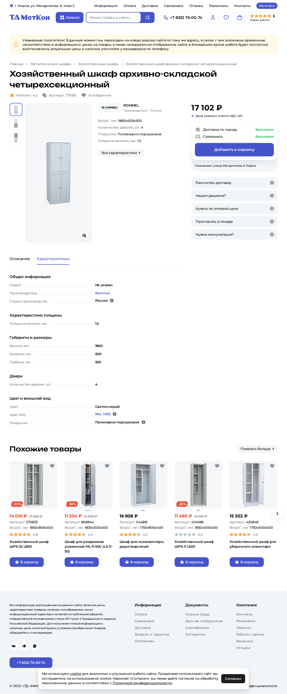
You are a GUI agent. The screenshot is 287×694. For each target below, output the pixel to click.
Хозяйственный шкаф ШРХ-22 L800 (29, 544)
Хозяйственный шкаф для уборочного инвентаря (253, 544)
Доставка (150, 6)
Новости (243, 628)
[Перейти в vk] (14, 646)
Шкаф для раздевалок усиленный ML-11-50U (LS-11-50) (88, 546)
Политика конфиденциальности (249, 686)
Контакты (242, 6)
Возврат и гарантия (152, 634)
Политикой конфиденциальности (142, 683)
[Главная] (30, 17)
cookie (75, 673)
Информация (106, 6)
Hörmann (267, 6)
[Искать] (148, 17)
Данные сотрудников (204, 621)
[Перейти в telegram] (24, 646)
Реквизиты (218, 6)
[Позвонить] (182, 17)
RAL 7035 (102, 414)
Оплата (130, 6)
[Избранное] (226, 17)
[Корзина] (239, 17)
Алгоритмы (195, 634)
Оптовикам (144, 641)
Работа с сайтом (250, 634)
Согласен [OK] (233, 679)
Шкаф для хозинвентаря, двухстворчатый (142, 544)
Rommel (102, 293)
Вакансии (244, 641)
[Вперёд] (277, 513)
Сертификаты (197, 628)
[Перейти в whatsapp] (35, 646)
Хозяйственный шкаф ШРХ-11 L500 (194, 544)
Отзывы (196, 6)
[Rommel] (109, 108)
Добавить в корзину (234, 149)
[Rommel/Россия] (142, 107)
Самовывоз (173, 6)
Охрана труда (197, 614)
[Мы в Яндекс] (262, 17)
